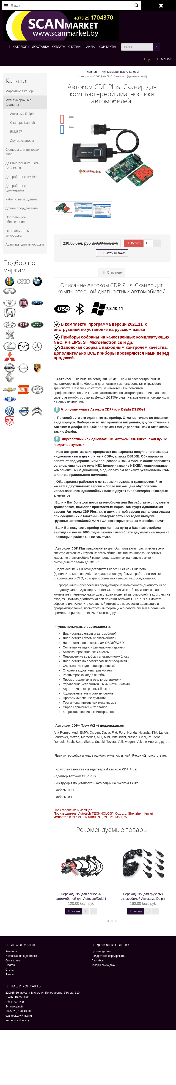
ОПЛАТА (58, 47)
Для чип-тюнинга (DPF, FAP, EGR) (22, 165)
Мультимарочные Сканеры (18, 102)
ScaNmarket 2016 (146, 1039)
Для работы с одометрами (16, 188)
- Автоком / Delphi (20, 114)
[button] (147, 59)
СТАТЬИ (74, 47)
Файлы (10, 974)
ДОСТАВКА (40, 47)
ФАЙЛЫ (90, 47)
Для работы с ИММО (21, 177)
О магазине (13, 960)
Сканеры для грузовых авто (22, 152)
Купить (133, 243)
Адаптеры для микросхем (25, 244)
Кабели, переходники (21, 199)
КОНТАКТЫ (107, 47)
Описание (112, 272)
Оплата (10, 965)
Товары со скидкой (103, 965)
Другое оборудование (22, 208)
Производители (101, 951)
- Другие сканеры (20, 140)
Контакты (11, 951)
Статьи (10, 969)
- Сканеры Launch (20, 122)
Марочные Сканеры (20, 91)
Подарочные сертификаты (108, 956)
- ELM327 (14, 131)
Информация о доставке (21, 956)
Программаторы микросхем (18, 233)
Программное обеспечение (16, 219)
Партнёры (97, 960)
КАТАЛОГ (18, 47)
